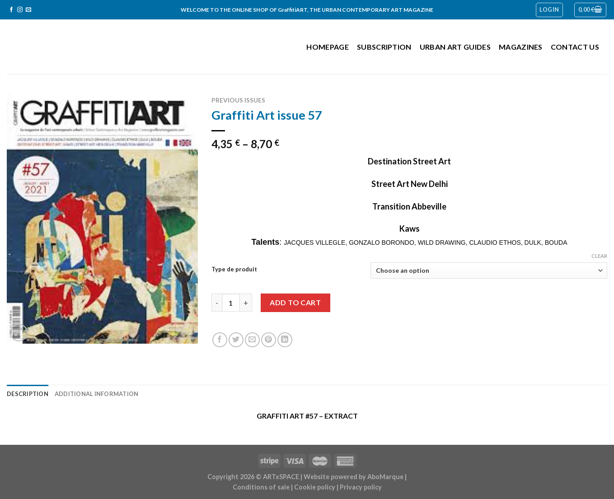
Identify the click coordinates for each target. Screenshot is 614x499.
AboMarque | (387, 476)
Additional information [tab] (97, 393)
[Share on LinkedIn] (284, 339)
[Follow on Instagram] (20, 10)
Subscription (384, 46)
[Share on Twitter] (236, 339)
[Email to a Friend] (252, 339)
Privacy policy (361, 487)
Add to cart (295, 302)
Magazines (521, 46)
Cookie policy (314, 487)
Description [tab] (27, 393)
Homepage (327, 46)
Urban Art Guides (455, 46)
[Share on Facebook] (219, 339)
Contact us (575, 46)
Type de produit (234, 269)
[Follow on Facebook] (11, 10)
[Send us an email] (28, 10)
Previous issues (238, 100)
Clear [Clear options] (599, 256)
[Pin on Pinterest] (268, 339)
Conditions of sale (261, 487)
